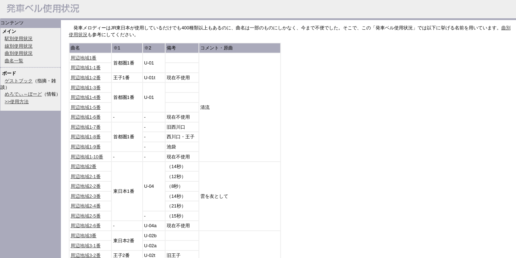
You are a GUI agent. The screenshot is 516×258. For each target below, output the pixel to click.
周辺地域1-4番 (86, 97)
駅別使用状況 (19, 38)
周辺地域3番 (83, 235)
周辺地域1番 (83, 58)
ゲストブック (19, 80)
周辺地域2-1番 (86, 176)
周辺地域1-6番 (86, 117)
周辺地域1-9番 (86, 146)
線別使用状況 (19, 46)
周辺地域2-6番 (86, 225)
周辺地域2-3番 (86, 196)
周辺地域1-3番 (86, 87)
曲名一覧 (14, 60)
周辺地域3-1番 (86, 245)
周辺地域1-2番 (86, 77)
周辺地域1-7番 (86, 127)
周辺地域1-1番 (86, 67)
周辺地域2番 (83, 166)
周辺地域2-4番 (86, 206)
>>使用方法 (17, 101)
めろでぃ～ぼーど (23, 94)
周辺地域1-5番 (86, 107)
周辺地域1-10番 (87, 156)
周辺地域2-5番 (86, 216)
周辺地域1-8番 (86, 136)
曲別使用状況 (19, 53)
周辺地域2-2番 (86, 186)
